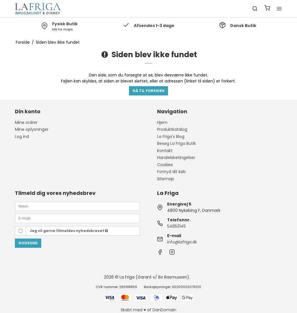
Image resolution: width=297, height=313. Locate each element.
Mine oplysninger (31, 129)
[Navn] (77, 206)
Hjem (162, 122)
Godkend (28, 243)
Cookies (165, 165)
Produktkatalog (172, 129)
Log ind (22, 136)
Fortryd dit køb (171, 171)
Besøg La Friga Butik (176, 143)
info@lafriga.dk (182, 242)
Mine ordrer (26, 122)
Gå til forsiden (148, 90)
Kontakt (165, 150)
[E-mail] (77, 218)
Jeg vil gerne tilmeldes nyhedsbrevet (69, 230)
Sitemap (165, 179)
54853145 (176, 226)
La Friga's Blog (170, 136)
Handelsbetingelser (176, 157)
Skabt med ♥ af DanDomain (148, 310)
